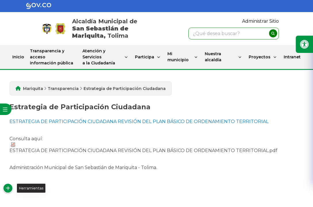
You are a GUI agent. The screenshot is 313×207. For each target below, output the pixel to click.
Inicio (18, 57)
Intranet (292, 57)
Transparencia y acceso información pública (51, 57)
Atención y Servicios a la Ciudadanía (98, 57)
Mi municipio (178, 56)
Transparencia (63, 88)
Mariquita (33, 88)
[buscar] (273, 33)
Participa (144, 57)
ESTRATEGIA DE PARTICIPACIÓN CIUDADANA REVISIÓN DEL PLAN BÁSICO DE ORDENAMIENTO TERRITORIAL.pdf (143, 147)
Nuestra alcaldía (213, 56)
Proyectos (260, 57)
